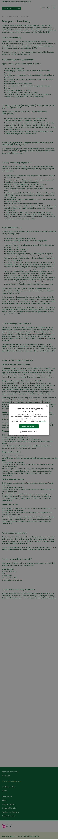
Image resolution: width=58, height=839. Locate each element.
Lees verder (42, 421)
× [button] (47, 406)
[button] (29, 432)
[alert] (29, 419)
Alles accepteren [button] (29, 426)
